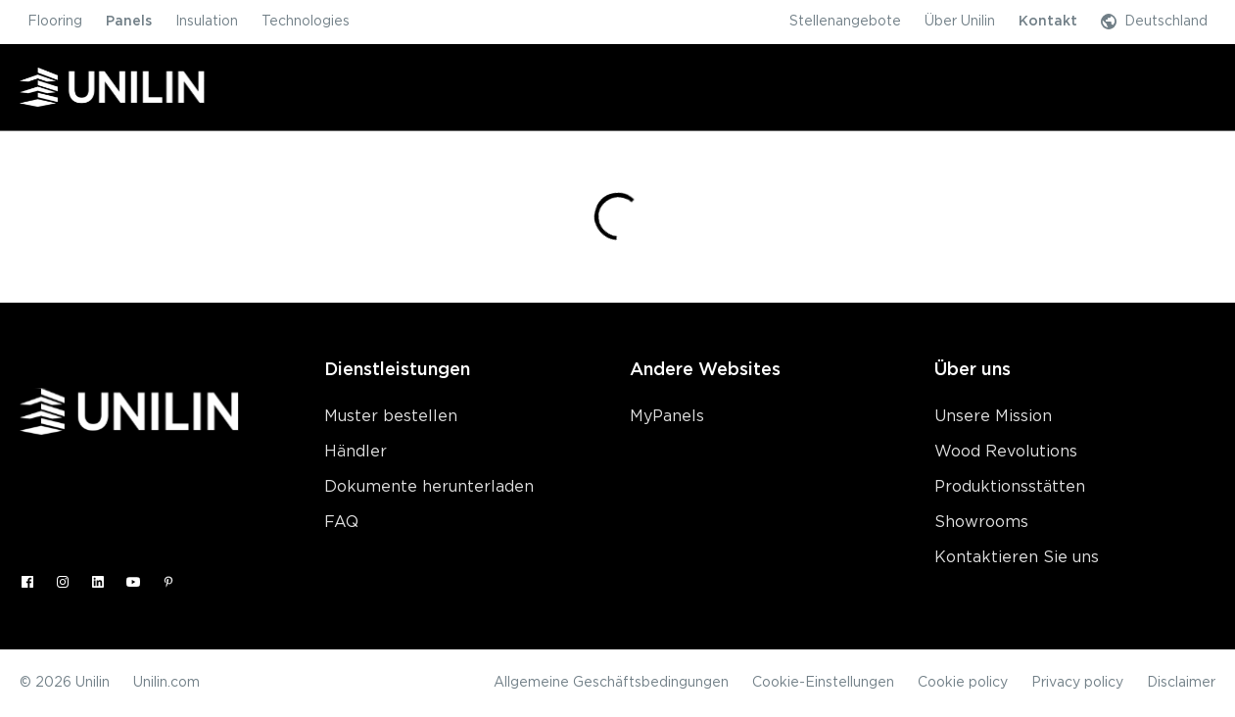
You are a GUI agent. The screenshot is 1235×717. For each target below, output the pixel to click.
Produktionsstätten (1009, 487)
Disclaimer (1181, 683)
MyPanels (667, 416)
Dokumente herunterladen (429, 487)
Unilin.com (166, 683)
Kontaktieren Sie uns (1016, 557)
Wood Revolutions (1005, 451)
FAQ (341, 522)
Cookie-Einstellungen (823, 683)
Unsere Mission (993, 416)
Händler (355, 451)
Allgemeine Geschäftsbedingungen (611, 683)
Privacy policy (1077, 683)
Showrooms (981, 522)
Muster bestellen (390, 416)
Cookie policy (963, 683)
